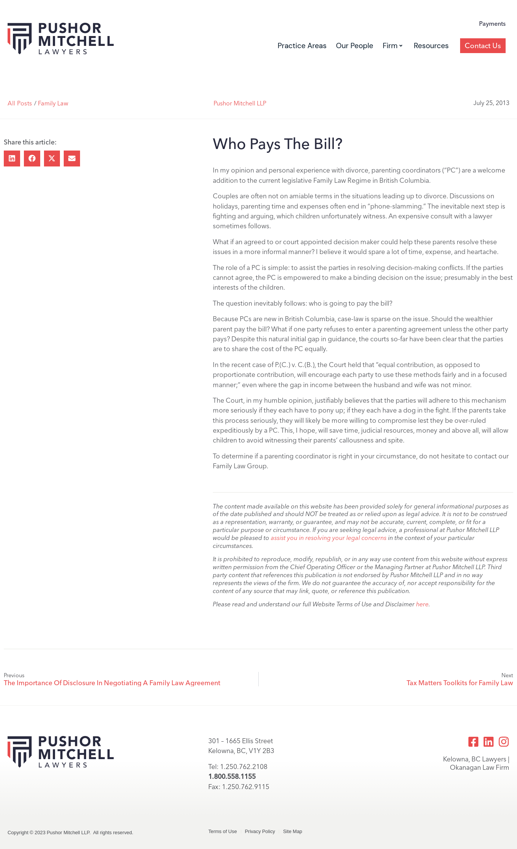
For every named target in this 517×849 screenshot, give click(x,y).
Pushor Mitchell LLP (240, 103)
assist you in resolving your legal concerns (329, 537)
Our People (354, 45)
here (422, 604)
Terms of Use (222, 831)
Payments (492, 23)
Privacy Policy (260, 831)
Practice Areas (302, 45)
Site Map (292, 831)
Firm (392, 45)
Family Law (53, 103)
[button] (12, 159)
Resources (431, 45)
